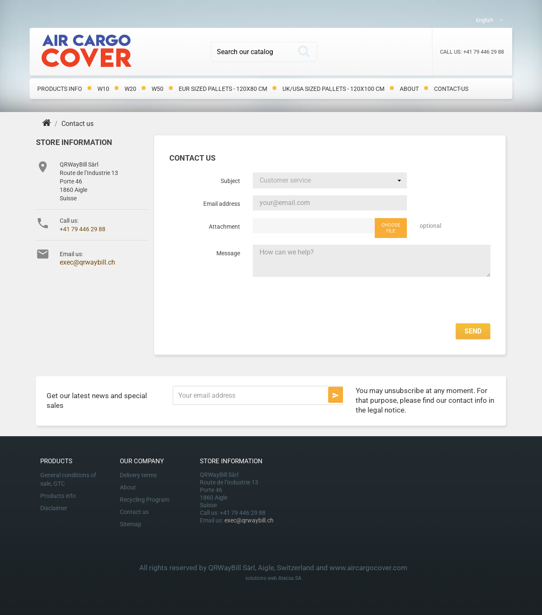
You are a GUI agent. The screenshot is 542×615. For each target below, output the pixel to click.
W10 (103, 88)
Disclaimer (53, 508)
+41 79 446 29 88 (82, 229)
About (409, 88)
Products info (59, 88)
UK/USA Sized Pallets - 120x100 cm (333, 88)
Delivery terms (138, 475)
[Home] (47, 124)
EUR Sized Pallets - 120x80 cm (223, 88)
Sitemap (130, 524)
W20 (130, 88)
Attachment (224, 226)
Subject (230, 181)
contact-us (451, 88)
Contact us (134, 511)
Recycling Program (144, 499)
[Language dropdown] (499, 20)
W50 (157, 88)
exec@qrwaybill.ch (87, 262)
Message (228, 253)
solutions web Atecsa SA (273, 578)
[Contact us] (77, 124)
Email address (221, 203)
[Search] (264, 52)
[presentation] (426, 300)
